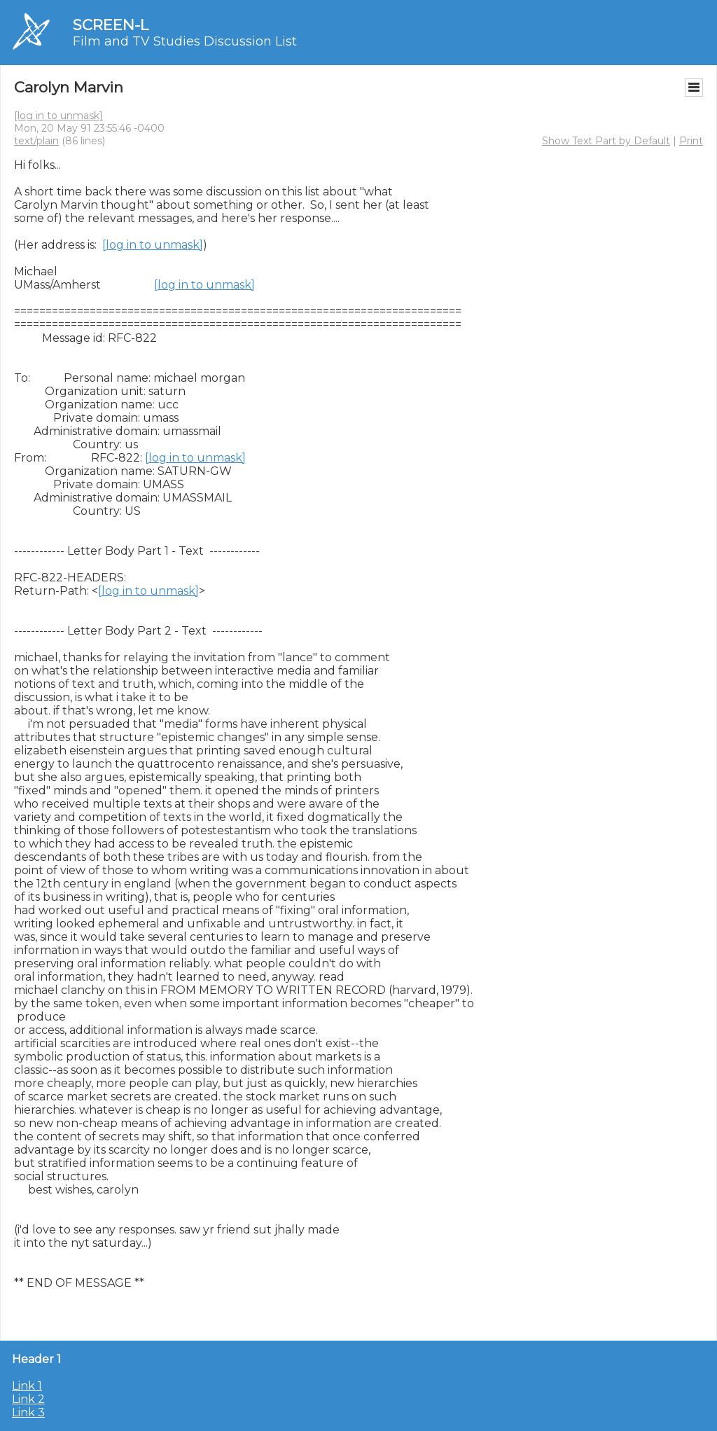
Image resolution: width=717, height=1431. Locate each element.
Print (691, 140)
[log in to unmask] (58, 115)
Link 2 (28, 1399)
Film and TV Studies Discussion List (185, 41)
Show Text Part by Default (606, 140)
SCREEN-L (110, 25)
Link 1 (27, 1385)
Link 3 (28, 1412)
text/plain (36, 140)
